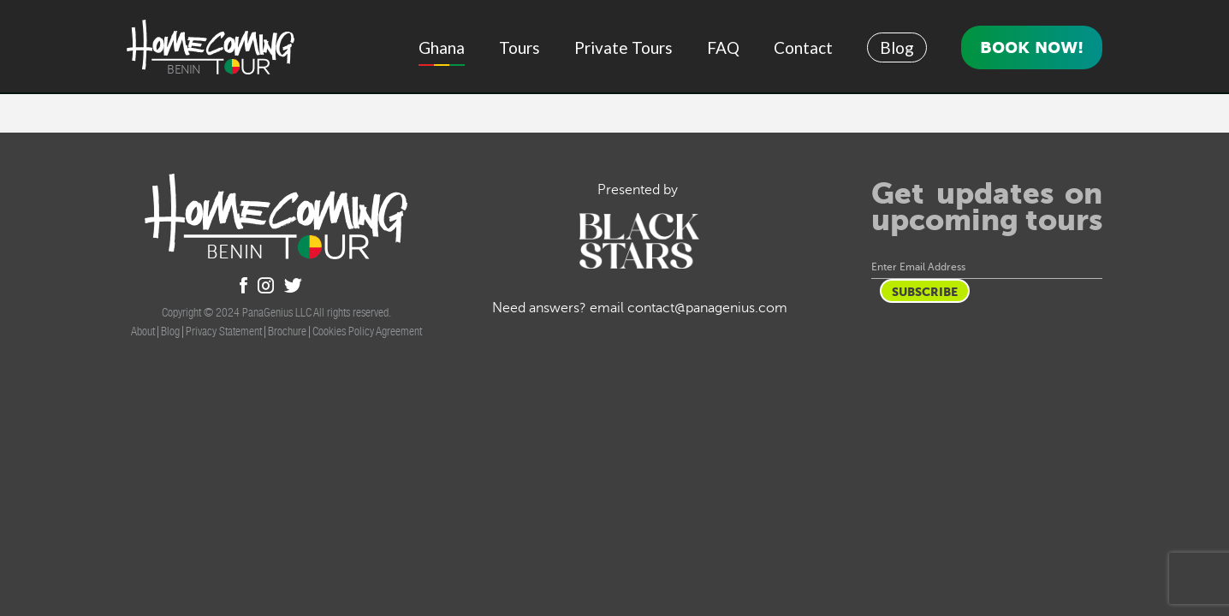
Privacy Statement (224, 331)
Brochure (287, 331)
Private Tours (623, 47)
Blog (897, 47)
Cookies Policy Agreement (367, 331)
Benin (184, 69)
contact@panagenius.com (707, 308)
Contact (803, 47)
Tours (519, 47)
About (143, 331)
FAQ (723, 47)
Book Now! (1032, 47)
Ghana (442, 47)
